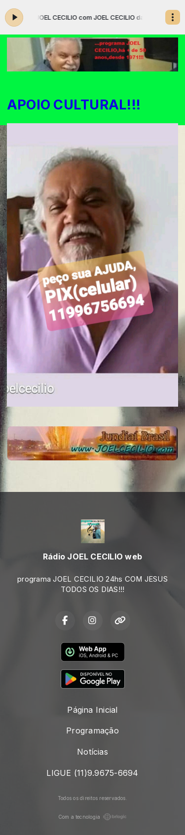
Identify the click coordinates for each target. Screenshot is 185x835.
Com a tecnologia (92, 816)
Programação (92, 730)
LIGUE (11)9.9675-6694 (92, 773)
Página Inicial (92, 710)
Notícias (92, 752)
